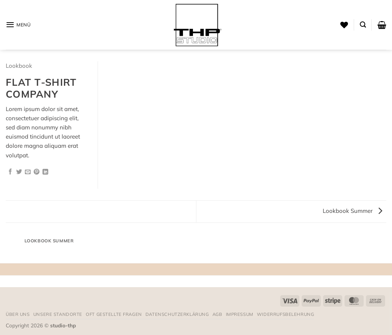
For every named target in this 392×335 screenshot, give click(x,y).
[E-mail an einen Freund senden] (28, 172)
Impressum (239, 314)
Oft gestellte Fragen (114, 314)
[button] (18, 25)
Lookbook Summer (352, 210)
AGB (217, 314)
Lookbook (19, 65)
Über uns (18, 314)
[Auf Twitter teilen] (19, 172)
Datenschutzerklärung (177, 314)
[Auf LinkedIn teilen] (45, 172)
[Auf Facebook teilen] (10, 172)
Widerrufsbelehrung (285, 314)
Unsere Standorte (57, 314)
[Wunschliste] (344, 24)
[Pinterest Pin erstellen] (36, 172)
